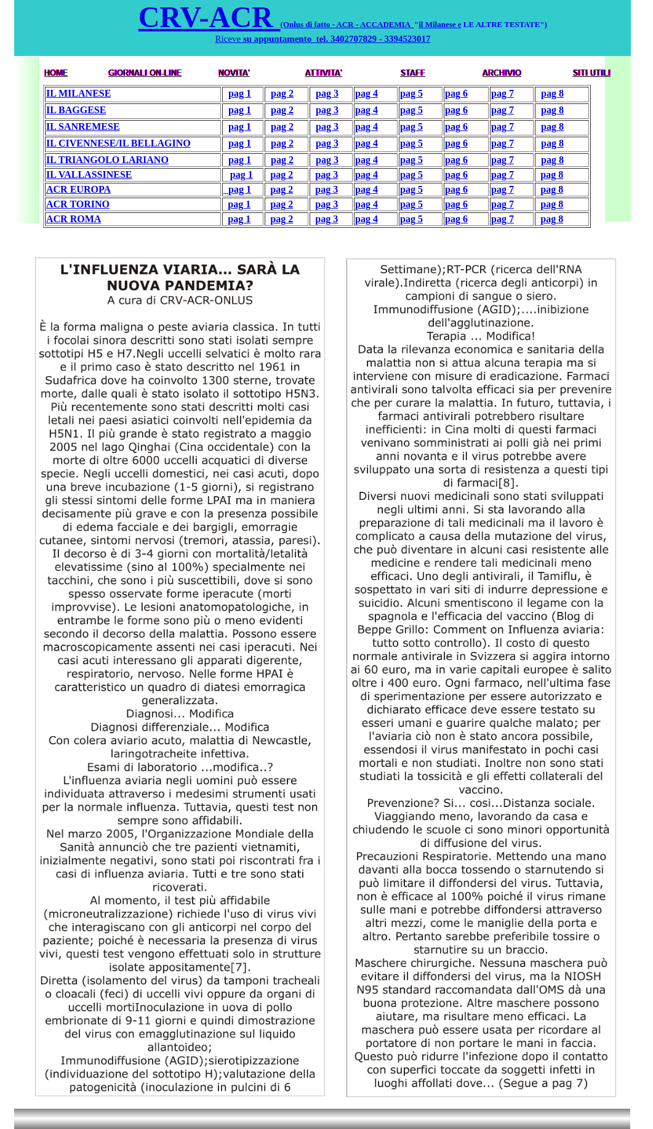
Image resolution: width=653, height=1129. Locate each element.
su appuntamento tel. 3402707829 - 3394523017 (335, 39)
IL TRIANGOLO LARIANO (107, 160)
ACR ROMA (73, 219)
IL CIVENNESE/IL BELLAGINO (118, 143)
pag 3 (327, 93)
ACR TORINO (78, 204)
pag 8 (552, 93)
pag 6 (456, 93)
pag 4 (366, 93)
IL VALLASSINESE (89, 174)
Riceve (228, 39)
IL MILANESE (78, 93)
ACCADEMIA (387, 24)
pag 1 (239, 93)
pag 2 (282, 93)
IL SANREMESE (83, 126)
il (422, 24)
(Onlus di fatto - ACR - (320, 24)
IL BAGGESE (76, 110)
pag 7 (502, 93)
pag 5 (411, 93)
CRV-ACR (209, 17)
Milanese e (443, 24)
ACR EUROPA (78, 189)
